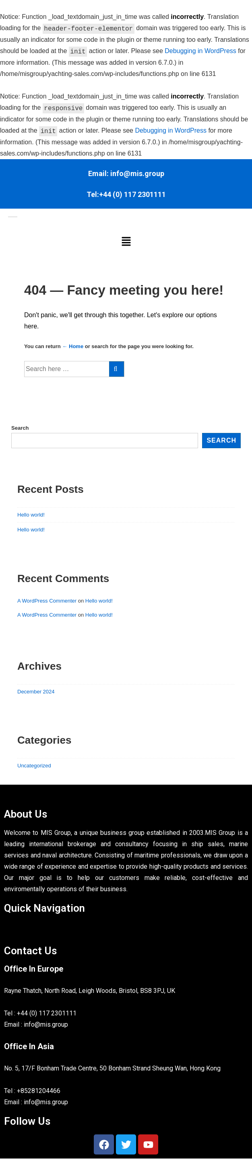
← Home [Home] (72, 346)
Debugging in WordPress (200, 51)
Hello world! (31, 515)
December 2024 (36, 692)
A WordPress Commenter (46, 601)
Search (20, 428)
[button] (126, 242)
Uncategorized (34, 766)
